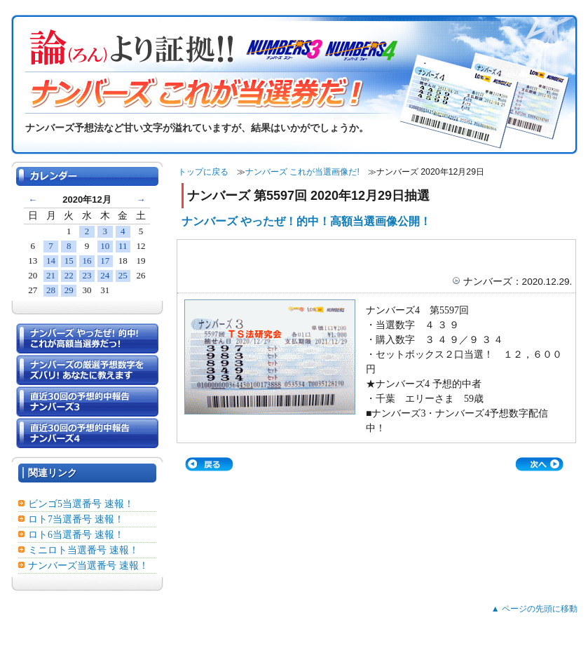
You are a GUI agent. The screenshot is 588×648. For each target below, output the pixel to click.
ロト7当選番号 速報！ (76, 519)
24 (104, 275)
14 (50, 260)
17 (104, 260)
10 (104, 246)
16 (86, 260)
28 (50, 290)
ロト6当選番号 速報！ (76, 534)
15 (69, 260)
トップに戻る (203, 172)
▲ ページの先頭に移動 (534, 609)
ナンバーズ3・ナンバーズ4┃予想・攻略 (281, 641)
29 (69, 290)
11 (123, 246)
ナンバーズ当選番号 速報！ (88, 565)
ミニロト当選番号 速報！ (83, 550)
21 (50, 275)
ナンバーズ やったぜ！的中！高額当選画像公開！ (306, 221)
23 (86, 275)
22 (69, 275)
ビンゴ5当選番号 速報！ (81, 504)
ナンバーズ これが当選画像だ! (302, 172)
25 (123, 275)
